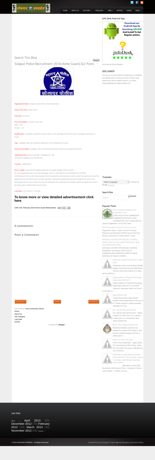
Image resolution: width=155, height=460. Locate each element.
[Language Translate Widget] (116, 182)
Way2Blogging (124, 442)
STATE (17, 322)
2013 (13, 421)
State (110, 10)
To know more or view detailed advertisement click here (54, 198)
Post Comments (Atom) (34, 309)
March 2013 (35, 427)
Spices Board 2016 (120, 295)
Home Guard (40, 208)
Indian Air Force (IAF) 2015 (123, 340)
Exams (129, 10)
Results (120, 10)
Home (65, 10)
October (40, 431)
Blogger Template (109, 442)
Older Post (94, 302)
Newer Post (20, 302)
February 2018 (29, 208)
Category (99, 10)
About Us (75, 10)
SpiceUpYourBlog (136, 442)
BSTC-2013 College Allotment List (125, 325)
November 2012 (21, 430)
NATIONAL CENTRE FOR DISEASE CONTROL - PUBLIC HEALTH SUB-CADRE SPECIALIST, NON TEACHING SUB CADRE (121, 242)
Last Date (87, 10)
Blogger (62, 325)
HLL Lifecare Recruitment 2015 (124, 310)
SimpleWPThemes (95, 442)
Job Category (20, 317)
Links (138, 10)
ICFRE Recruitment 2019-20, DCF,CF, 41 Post (119, 227)
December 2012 (21, 423)
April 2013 (32, 420)
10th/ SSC (19, 208)
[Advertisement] (38, 36)
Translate (108, 185)
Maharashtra (51, 208)
